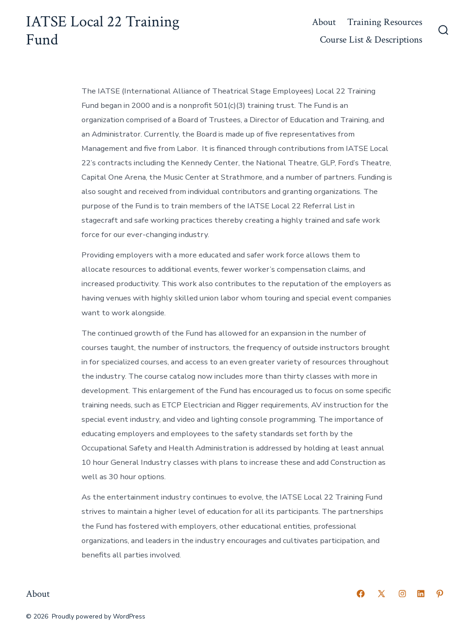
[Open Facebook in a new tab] (360, 593)
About (324, 22)
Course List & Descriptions (371, 39)
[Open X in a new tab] (381, 593)
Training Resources (384, 22)
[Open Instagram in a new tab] (402, 593)
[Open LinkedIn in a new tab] (420, 593)
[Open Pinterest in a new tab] (439, 593)
